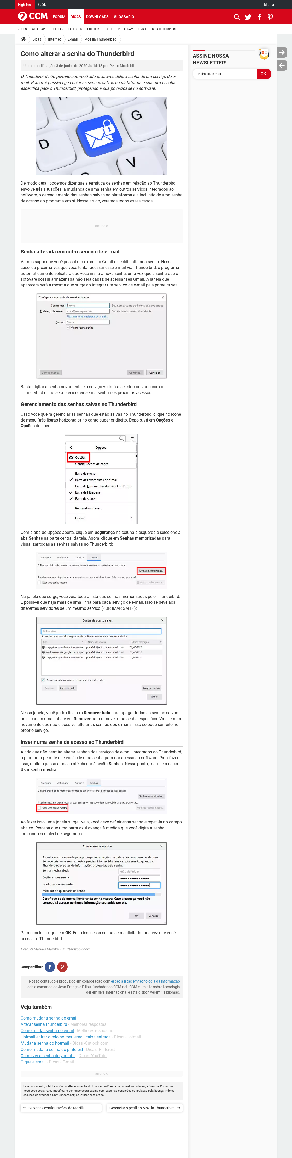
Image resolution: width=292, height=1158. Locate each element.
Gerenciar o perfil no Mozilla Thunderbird (142, 1108)
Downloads (97, 17)
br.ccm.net (67, 1095)
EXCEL (108, 29)
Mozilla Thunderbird (100, 39)
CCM (55, 1095)
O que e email (33, 1062)
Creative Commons (161, 1086)
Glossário (124, 17)
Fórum (59, 17)
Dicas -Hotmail (127, 1036)
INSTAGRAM (125, 29)
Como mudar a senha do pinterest (52, 1049)
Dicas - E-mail (61, 1062)
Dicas (76, 17)
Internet (54, 39)
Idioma (269, 5)
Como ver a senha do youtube (48, 1055)
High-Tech (25, 5)
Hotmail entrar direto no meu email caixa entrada (66, 1036)
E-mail (73, 39)
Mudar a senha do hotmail (45, 1043)
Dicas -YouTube (93, 1055)
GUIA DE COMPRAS (164, 29)
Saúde (42, 5)
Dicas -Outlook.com (90, 1043)
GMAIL (142, 29)
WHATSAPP (39, 29)
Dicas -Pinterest (100, 1049)
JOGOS (22, 29)
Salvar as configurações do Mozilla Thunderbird (56, 1109)
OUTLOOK (93, 29)
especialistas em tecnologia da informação (145, 981)
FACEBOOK (75, 29)
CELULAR (57, 29)
